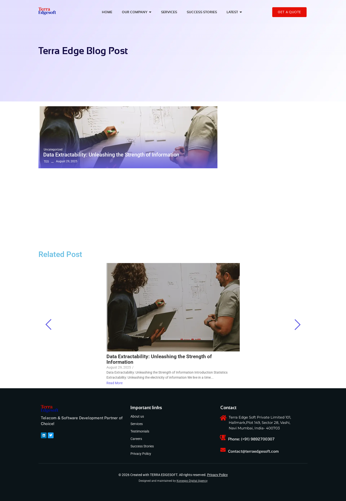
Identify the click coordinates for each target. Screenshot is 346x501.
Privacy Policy (140, 454)
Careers (136, 439)
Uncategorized (53, 149)
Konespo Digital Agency (192, 480)
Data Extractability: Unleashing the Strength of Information (111, 155)
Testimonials (139, 431)
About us (137, 416)
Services (136, 424)
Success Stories (142, 446)
